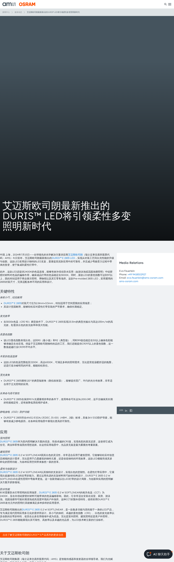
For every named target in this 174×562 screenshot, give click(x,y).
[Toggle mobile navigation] (170, 4)
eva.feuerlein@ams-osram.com (145, 277)
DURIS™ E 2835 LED (63, 257)
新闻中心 (6, 12)
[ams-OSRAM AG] (18, 4)
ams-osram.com (128, 281)
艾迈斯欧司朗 (75, 254)
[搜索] (165, 4)
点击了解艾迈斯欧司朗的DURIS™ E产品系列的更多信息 (33, 534)
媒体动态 (18, 12)
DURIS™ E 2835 (13, 303)
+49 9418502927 (137, 274)
